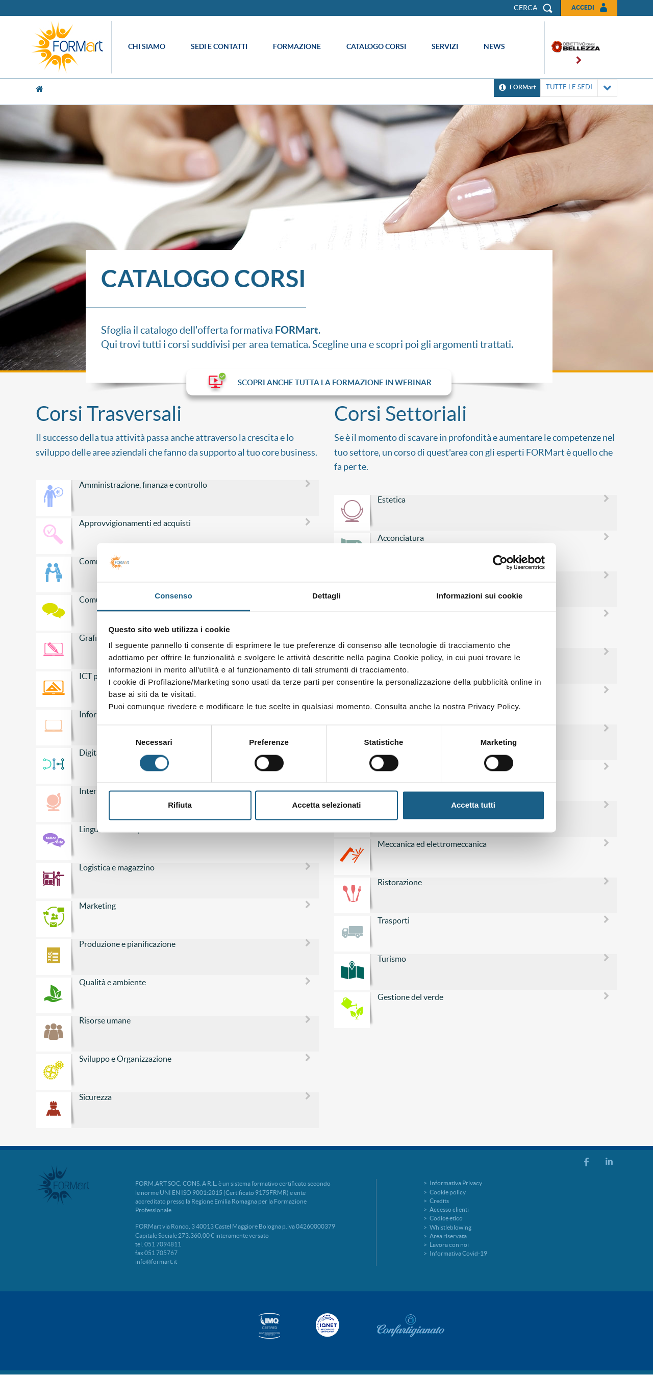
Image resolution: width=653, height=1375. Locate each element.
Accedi (582, 7)
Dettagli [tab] (326, 596)
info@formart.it (156, 1261)
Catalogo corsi (376, 46)
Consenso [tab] (173, 596)
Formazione (297, 46)
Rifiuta (180, 805)
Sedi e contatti (219, 46)
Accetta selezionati (326, 805)
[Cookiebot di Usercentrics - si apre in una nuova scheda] (500, 562)
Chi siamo (146, 46)
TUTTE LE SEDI (579, 88)
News (494, 46)
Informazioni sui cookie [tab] (480, 596)
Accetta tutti (473, 805)
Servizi (445, 46)
